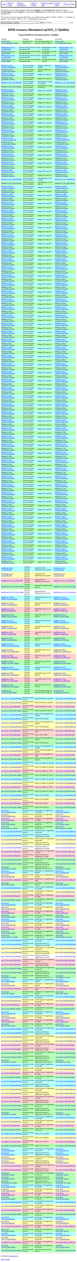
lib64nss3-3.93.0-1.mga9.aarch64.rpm (61, 300)
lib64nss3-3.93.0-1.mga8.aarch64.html (8, 308)
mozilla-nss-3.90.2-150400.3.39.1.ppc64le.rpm (62, 650)
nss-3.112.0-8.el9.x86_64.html (11, 900)
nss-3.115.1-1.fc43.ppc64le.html (11, 799)
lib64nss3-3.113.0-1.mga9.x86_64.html (7, 151)
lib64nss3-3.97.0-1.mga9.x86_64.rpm (61, 272)
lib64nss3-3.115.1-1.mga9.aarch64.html (8, 131)
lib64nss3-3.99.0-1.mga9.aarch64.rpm (61, 251)
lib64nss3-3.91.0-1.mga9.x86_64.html (7, 320)
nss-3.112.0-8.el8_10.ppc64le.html (8, 908)
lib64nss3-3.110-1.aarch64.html (11, 179)
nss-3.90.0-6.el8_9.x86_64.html (11, 1250)
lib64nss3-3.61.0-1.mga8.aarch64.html (8, 558)
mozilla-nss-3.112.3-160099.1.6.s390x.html (8, 610)
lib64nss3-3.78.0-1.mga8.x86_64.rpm (61, 441)
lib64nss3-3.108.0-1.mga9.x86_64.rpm (61, 199)
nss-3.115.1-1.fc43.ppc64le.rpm (65, 799)
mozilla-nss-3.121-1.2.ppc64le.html (7, 574)
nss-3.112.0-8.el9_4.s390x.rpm (65, 880)
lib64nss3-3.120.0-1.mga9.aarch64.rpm (61, 106)
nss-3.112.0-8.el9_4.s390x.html (11, 880)
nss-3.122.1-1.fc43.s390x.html (11, 755)
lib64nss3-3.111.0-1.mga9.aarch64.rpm (61, 163)
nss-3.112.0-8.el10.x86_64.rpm (65, 859)
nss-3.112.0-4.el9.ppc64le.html (11, 1000)
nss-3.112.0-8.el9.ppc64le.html (11, 892)
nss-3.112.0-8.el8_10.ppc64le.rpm (62, 908)
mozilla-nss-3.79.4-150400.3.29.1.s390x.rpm (61, 680)
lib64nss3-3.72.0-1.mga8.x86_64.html (7, 489)
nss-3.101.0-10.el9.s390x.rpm (65, 1210)
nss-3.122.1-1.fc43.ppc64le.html (11, 751)
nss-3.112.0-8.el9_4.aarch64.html (8, 871)
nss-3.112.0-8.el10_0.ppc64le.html (8, 815)
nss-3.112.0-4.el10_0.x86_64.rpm (62, 932)
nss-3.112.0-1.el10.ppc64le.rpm (65, 1089)
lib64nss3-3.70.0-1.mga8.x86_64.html (7, 505)
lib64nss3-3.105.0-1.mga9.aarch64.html (8, 219)
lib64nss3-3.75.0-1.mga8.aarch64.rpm (61, 461)
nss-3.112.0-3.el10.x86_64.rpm (65, 1053)
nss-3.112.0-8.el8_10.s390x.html (7, 912)
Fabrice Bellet (5, 1259)
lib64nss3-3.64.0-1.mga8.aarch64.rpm (61, 533)
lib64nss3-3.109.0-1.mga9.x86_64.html (7, 191)
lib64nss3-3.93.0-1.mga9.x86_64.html (7, 304)
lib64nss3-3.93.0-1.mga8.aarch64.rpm (61, 308)
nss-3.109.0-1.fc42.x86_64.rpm (65, 1145)
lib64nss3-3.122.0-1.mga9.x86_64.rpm (61, 94)
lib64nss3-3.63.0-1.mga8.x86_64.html (7, 546)
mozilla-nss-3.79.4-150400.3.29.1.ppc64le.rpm (62, 674)
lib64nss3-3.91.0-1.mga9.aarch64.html (8, 316)
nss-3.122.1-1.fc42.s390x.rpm (65, 771)
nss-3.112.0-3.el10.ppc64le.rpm (65, 1037)
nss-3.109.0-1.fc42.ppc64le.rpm (65, 1137)
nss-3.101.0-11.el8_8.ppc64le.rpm (62, 1190)
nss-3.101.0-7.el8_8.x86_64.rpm (61, 1230)
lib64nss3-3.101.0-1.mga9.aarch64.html (8, 235)
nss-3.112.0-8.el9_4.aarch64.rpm (62, 871)
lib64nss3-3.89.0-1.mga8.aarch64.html (8, 348)
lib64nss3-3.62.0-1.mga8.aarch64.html (8, 550)
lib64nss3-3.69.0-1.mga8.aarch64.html (8, 509)
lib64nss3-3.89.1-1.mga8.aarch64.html (8, 340)
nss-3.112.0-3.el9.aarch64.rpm (65, 1065)
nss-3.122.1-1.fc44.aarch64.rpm (65, 714)
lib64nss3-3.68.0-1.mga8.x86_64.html (7, 521)
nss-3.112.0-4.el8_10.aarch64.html (8, 1012)
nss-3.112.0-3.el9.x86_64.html (11, 1077)
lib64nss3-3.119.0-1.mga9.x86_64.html (7, 119)
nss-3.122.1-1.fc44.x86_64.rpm (65, 739)
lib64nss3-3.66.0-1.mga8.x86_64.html (7, 529)
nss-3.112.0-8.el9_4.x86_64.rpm (61, 884)
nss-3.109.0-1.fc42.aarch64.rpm (65, 1133)
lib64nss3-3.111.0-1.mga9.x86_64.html (7, 167)
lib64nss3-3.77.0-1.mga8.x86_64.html (7, 449)
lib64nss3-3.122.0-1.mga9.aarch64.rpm (61, 90)
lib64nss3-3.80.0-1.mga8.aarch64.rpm (61, 421)
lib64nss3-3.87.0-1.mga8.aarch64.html (8, 364)
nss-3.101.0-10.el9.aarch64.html (11, 1202)
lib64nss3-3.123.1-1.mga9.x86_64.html (7, 78)
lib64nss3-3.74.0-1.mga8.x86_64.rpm (61, 473)
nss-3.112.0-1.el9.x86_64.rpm (65, 1129)
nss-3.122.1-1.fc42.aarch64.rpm (65, 763)
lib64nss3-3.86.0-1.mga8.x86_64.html (7, 376)
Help (73, 4)
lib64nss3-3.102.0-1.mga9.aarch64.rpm (61, 227)
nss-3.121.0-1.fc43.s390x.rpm (65, 787)
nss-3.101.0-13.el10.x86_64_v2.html (9, 1182)
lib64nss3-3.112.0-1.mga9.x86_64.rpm (61, 159)
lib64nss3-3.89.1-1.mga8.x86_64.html (7, 344)
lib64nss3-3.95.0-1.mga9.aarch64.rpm (61, 284)
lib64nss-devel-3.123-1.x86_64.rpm (66, 52)
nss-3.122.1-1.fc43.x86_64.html (11, 759)
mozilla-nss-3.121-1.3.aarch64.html (7, 569)
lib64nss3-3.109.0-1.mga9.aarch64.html (8, 187)
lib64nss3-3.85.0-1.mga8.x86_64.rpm (61, 384)
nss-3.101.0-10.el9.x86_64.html (11, 1214)
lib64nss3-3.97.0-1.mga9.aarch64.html (8, 268)
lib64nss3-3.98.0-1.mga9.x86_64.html (7, 264)
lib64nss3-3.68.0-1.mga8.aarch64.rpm (61, 517)
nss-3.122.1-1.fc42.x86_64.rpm (65, 775)
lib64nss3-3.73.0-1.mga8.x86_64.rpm (61, 481)
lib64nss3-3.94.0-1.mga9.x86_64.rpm (61, 296)
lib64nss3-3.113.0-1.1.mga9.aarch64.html (8, 139)
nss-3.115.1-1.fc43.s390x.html (11, 803)
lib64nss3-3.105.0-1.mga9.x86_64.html (7, 223)
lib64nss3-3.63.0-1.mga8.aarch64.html (8, 542)
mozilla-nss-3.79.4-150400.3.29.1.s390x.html (9, 680)
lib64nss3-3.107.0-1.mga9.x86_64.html (7, 207)
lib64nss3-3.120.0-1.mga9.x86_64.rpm (61, 110)
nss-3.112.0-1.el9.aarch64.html (11, 1117)
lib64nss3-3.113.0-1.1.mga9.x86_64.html (8, 143)
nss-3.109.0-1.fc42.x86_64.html (11, 1145)
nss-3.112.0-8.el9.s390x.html (10, 896)
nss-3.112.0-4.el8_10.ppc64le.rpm (62, 1016)
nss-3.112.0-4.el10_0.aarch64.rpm (62, 920)
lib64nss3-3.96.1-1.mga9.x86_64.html (7, 280)
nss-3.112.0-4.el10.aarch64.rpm (65, 940)
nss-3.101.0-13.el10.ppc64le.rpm (62, 1157)
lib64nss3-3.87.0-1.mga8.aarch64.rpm (61, 364)
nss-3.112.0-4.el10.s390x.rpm (64, 960)
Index (4, 4)
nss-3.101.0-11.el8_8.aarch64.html (8, 1186)
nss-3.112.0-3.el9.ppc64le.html (11, 1069)
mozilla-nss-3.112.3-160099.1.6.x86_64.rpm (61, 615)
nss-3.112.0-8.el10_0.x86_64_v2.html (9, 827)
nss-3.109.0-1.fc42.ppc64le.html (11, 1137)
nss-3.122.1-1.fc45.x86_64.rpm (65, 710)
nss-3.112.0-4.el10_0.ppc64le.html (8, 924)
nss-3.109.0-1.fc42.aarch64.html (11, 1133)
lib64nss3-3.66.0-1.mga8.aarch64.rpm (61, 525)
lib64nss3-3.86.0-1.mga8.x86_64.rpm (61, 376)
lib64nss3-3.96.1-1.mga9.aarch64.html (8, 276)
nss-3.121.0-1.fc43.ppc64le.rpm (65, 783)
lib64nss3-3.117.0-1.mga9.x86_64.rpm (61, 127)
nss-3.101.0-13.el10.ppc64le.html (8, 1157)
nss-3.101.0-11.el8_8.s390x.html (7, 1194)
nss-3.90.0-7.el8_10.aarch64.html (8, 1234)
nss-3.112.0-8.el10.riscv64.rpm (65, 847)
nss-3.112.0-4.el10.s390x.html (11, 960)
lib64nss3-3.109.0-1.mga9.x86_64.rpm (61, 191)
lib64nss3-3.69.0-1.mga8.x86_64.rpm (61, 513)
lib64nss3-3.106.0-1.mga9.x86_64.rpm (61, 215)
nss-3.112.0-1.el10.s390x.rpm (64, 1097)
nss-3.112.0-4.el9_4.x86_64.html (7, 992)
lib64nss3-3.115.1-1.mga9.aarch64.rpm (61, 131)
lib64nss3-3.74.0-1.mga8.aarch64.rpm (61, 469)
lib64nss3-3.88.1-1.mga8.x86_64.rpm (61, 360)
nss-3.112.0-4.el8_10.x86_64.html (8, 1025)
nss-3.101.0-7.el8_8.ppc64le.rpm (62, 1222)
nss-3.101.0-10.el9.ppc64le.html (11, 1206)
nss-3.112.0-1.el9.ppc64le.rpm (65, 1121)
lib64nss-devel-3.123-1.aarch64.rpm (66, 48)
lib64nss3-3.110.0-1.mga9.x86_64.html (7, 175)
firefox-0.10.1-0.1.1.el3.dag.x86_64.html (9, 42)
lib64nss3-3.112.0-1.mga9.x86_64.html (7, 159)
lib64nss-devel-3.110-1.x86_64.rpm (66, 60)
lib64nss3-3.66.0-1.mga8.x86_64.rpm (61, 529)
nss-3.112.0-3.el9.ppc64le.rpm (65, 1069)
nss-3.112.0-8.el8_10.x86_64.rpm (62, 916)
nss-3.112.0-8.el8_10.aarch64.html (8, 904)
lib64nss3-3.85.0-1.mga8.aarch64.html (8, 380)
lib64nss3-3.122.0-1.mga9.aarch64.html (8, 90)
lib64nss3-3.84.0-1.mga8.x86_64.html (7, 392)
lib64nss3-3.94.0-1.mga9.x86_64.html (7, 296)
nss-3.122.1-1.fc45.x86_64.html (11, 710)
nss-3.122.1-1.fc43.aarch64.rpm (65, 747)
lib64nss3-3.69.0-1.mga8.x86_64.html (7, 513)
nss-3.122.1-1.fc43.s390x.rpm (65, 755)
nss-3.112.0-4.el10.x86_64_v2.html (8, 976)
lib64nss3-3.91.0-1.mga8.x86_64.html (7, 328)
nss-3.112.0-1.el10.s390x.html (11, 1097)
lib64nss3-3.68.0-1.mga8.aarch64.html (8, 517)
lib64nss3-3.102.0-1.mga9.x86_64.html (7, 231)
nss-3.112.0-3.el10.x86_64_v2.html (8, 1061)
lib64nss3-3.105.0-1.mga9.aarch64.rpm (61, 219)
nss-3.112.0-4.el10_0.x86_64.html (8, 932)
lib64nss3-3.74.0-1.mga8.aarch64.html (8, 469)
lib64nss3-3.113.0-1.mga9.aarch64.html (8, 147)
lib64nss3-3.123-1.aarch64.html (11, 82)
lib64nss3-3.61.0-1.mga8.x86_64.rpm (61, 562)
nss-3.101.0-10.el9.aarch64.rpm (65, 1202)
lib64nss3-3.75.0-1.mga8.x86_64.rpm (61, 465)
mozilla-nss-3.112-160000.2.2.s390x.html (8, 633)
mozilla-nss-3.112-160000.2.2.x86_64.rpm (61, 639)
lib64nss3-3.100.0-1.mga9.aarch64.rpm (61, 243)
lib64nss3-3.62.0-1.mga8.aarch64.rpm (61, 550)
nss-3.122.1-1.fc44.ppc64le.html (11, 723)
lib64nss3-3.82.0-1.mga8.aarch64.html (8, 405)
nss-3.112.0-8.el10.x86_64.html (11, 859)
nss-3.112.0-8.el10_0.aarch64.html (8, 811)
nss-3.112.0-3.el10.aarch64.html (11, 1029)
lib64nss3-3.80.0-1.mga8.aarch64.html (8, 421)
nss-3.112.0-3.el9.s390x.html (10, 1073)
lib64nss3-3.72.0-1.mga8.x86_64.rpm (61, 489)
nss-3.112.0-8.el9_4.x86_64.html (7, 884)
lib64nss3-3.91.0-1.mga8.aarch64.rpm (61, 324)
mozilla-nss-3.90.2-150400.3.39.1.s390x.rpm (61, 656)
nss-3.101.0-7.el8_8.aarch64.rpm (62, 1218)
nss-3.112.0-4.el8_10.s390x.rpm (61, 1021)
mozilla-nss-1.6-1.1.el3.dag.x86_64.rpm (61, 691)
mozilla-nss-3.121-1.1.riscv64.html (12, 592)
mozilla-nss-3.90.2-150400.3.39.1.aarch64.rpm (62, 645)
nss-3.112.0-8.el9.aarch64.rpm (65, 888)
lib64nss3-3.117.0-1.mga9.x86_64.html (7, 127)
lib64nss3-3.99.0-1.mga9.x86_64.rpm (61, 256)
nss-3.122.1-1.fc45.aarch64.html (11, 698)
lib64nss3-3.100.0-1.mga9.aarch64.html (8, 243)
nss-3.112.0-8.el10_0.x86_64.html (8, 823)
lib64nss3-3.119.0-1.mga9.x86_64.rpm (61, 119)
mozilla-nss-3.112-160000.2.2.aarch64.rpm (61, 621)
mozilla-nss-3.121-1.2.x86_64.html (12, 586)
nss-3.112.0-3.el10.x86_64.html (11, 1053)
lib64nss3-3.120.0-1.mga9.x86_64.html (7, 110)
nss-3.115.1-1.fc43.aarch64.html (11, 795)
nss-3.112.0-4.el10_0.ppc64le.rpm (62, 924)
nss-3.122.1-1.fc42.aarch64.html (11, 763)
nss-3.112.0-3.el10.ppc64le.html (11, 1037)
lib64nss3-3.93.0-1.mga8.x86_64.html (7, 312)
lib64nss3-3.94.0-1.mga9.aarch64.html (8, 292)
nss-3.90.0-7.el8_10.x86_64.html (8, 1246)
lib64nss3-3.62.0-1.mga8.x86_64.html (7, 554)
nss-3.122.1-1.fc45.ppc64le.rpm (65, 702)
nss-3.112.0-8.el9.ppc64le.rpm (65, 892)
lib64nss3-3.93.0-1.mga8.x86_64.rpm (61, 312)
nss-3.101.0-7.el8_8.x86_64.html (7, 1230)
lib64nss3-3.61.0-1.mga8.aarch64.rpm (61, 558)
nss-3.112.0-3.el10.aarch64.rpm (65, 1029)
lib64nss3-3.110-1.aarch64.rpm (65, 179)
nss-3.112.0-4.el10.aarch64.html (11, 940)
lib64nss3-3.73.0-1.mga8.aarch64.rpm (61, 477)
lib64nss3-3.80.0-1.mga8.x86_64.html (7, 425)
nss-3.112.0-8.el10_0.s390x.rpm (61, 819)
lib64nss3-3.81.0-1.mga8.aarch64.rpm (61, 413)
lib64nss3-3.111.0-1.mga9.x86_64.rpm (61, 167)
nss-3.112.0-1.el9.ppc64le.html (11, 1121)
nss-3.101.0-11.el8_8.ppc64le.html (8, 1190)
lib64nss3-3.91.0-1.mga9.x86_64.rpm (61, 320)
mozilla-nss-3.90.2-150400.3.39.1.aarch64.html (10, 645)
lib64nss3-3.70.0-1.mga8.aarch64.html (8, 501)
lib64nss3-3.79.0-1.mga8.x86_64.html (7, 433)
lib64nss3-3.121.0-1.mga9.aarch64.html (8, 98)
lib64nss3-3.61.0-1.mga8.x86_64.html (7, 562)
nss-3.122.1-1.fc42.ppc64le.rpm (65, 767)
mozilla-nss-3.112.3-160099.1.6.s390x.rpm (60, 610)
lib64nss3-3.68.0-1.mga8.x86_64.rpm (61, 521)
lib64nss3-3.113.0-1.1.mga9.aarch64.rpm (62, 139)
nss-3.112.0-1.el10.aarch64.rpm (65, 1081)
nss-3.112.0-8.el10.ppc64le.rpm (65, 839)
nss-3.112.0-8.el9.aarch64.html (11, 888)
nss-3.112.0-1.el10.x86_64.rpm (65, 1105)
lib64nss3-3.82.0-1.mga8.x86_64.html (7, 409)
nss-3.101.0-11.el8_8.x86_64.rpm (62, 1198)
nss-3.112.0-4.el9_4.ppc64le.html (8, 984)
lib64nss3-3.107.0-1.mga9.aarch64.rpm (61, 203)
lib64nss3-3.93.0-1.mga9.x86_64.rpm (61, 304)
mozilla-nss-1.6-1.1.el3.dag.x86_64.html (9, 691)
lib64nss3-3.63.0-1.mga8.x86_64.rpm (61, 546)
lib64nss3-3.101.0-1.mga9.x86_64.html (7, 239)
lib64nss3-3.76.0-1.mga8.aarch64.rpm (61, 453)
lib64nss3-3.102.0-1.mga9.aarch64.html (8, 227)
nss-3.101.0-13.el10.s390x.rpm (65, 1166)
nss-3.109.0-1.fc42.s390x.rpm (65, 1141)
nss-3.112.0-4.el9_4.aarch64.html (8, 980)
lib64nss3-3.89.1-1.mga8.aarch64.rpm (61, 340)
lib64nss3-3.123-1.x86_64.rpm (65, 86)
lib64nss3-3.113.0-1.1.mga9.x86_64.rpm (62, 143)
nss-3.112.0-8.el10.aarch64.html (11, 831)
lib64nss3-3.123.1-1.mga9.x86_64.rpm (61, 78)
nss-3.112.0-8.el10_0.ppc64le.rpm (62, 815)
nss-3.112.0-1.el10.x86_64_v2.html (8, 1113)
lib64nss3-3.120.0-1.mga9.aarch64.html (8, 106)
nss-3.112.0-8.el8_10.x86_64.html (8, 916)
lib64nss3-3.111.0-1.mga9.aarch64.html (8, 163)
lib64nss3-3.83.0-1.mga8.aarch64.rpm (61, 397)
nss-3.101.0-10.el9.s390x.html (11, 1210)
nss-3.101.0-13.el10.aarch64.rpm (62, 1149)
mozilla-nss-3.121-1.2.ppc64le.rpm (59, 574)
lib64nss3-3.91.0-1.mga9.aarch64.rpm (61, 316)
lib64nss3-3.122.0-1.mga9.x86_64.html (7, 94)
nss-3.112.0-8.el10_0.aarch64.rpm (62, 811)
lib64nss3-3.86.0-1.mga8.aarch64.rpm (61, 372)
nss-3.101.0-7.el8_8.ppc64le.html (8, 1222)
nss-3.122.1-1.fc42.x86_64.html (11, 775)
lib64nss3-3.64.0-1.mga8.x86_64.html (7, 538)
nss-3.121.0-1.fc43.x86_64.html (11, 791)
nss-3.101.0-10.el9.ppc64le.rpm (65, 1206)
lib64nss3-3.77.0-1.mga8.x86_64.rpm (61, 449)
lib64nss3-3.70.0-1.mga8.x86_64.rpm (61, 505)
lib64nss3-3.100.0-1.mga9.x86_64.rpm (61, 247)
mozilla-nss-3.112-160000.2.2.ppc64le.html (9, 627)
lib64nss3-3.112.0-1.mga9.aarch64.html (8, 155)
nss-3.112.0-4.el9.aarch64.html (11, 996)
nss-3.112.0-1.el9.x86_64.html (11, 1129)
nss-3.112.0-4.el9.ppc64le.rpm (65, 1000)
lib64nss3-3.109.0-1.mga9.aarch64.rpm (61, 187)
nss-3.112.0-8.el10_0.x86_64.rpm (62, 823)
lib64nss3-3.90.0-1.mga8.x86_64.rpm (61, 336)
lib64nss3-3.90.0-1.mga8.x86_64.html (7, 336)
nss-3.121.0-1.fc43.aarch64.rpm (65, 779)
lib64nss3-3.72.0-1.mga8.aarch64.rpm (61, 485)
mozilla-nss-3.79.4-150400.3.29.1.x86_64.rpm (62, 685)
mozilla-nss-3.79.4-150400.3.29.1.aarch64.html (10, 668)
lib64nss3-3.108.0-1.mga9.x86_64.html (7, 199)
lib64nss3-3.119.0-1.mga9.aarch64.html (8, 115)
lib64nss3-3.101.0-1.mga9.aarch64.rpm (61, 235)
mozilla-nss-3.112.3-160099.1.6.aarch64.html (9, 598)
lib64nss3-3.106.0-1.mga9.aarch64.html (8, 211)
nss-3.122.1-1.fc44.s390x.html (11, 731)
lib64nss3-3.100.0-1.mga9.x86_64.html (7, 247)
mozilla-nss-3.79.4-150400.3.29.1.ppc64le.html (10, 674)
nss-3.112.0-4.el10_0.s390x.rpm (61, 928)
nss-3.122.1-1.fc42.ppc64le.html (11, 767)
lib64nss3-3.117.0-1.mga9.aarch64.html (8, 123)
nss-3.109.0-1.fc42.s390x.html (11, 1141)
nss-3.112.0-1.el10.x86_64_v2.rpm (62, 1113)
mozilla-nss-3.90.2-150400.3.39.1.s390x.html (9, 656)
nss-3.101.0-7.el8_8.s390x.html (11, 1226)
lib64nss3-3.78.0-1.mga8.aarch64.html (8, 437)
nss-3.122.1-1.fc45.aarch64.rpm (65, 698)
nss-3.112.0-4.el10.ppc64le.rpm (65, 948)
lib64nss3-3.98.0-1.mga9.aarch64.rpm (61, 260)
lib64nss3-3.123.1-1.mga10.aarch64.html (8, 66)
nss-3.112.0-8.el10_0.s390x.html (7, 819)
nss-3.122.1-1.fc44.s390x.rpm (65, 731)
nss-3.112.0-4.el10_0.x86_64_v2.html (9, 936)
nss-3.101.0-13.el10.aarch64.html (8, 1149)
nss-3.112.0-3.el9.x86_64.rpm (65, 1077)
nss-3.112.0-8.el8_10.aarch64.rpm (62, 904)
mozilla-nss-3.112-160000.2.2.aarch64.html (9, 621)
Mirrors (67, 4)
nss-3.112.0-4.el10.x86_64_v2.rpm (62, 976)
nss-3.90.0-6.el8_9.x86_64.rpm (65, 1250)
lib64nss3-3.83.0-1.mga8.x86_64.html (7, 401)
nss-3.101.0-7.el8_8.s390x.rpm (65, 1226)
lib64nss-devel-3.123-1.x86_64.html (8, 52)
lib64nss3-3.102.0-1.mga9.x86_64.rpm (61, 231)
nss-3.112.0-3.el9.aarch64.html (11, 1065)
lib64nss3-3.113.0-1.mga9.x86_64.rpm (61, 151)
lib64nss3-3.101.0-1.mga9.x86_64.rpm (61, 239)
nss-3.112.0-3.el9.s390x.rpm (64, 1073)
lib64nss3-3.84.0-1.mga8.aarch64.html (8, 388)
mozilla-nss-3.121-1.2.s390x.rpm (64, 580)
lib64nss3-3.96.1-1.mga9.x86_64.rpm (61, 280)
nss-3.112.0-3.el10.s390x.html (11, 1045)
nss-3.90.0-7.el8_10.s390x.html (11, 1242)
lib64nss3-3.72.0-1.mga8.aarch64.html (8, 485)
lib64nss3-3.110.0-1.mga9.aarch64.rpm (61, 171)
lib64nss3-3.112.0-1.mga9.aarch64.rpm (61, 155)
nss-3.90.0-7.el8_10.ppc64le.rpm (62, 1238)
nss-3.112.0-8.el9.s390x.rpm (64, 896)
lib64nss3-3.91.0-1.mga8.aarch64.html (8, 324)
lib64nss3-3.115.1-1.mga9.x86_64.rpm (61, 135)
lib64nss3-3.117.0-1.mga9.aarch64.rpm (61, 123)
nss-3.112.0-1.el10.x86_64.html (11, 1105)
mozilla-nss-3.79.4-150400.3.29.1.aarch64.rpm (62, 668)
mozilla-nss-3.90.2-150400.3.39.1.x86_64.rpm (62, 662)
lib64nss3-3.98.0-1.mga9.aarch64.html (8, 260)
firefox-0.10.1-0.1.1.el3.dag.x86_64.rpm (63, 42)
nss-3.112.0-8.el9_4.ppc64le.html (8, 875)
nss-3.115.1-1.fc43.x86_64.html (11, 807)
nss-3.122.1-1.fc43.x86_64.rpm (65, 759)
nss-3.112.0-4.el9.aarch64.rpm (65, 996)
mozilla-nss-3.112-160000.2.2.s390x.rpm (60, 633)
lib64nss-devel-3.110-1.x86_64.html (8, 60)
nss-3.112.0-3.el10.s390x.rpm (64, 1045)
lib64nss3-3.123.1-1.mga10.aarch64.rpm (62, 66)
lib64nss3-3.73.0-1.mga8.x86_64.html (7, 481)
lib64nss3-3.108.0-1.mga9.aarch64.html (8, 195)
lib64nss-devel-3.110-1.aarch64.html (8, 56)
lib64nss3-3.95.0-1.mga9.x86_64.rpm (61, 288)
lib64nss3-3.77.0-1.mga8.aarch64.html (8, 445)
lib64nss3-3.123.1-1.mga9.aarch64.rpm (61, 74)
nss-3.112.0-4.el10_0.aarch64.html (8, 920)
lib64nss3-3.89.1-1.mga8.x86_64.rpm (61, 344)
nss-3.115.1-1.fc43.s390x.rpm (65, 803)
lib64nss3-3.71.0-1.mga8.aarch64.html (8, 493)
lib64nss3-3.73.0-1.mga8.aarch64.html (8, 477)
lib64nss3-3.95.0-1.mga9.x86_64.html (7, 288)
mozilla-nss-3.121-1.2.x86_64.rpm (64, 586)
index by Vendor (34, 4)
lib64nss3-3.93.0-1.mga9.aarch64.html (8, 300)
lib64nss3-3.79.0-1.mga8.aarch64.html (8, 429)
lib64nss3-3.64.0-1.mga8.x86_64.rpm (61, 538)
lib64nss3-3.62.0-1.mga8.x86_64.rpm (61, 554)
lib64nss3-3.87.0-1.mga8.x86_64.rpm (61, 368)
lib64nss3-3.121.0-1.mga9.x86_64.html (7, 102)
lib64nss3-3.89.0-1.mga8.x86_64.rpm (61, 352)
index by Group (10, 4)
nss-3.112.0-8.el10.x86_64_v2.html (8, 867)
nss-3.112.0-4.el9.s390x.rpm (64, 1004)
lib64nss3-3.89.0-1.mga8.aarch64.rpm (61, 348)
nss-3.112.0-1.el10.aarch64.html (11, 1081)
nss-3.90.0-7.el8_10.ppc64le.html (8, 1238)
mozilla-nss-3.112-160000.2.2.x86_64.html (9, 639)
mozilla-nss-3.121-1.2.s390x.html (12, 580)
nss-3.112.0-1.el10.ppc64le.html (11, 1089)
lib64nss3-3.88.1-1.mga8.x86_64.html (7, 360)
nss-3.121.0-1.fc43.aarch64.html (11, 779)
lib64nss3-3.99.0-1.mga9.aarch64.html (8, 251)
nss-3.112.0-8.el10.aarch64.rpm (65, 831)
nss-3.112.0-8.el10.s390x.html (11, 851)
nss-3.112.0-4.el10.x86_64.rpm (65, 968)
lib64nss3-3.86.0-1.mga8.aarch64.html (8, 372)
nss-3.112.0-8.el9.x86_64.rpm (65, 900)
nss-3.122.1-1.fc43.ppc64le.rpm (65, 751)
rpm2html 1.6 (14, 1256)
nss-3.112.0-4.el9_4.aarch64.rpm (62, 980)
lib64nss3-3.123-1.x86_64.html (11, 86)
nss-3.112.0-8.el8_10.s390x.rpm (61, 912)
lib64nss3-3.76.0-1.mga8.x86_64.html (7, 457)
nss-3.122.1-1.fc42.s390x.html (11, 771)
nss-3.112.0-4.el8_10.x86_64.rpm (62, 1025)
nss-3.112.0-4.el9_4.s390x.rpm (65, 988)
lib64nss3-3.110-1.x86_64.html (11, 183)
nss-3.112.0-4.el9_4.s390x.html (11, 988)
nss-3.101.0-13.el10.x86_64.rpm (61, 1174)
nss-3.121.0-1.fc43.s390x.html (11, 787)
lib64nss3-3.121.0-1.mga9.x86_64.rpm (61, 102)
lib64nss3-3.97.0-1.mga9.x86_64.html (7, 272)
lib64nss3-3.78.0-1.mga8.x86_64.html (7, 441)
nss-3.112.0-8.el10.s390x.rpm (64, 851)
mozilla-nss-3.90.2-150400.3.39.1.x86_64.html (10, 662)
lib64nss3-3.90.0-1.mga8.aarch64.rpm (61, 332)
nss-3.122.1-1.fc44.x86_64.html (11, 739)
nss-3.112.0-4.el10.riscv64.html (11, 956)
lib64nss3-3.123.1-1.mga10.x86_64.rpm (62, 70)
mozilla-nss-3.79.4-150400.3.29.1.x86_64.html (10, 685)
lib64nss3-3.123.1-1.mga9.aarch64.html (8, 74)
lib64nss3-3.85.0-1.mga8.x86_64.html (7, 384)
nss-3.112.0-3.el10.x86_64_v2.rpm (62, 1061)
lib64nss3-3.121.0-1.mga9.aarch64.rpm (61, 98)
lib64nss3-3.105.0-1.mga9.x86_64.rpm (61, 223)
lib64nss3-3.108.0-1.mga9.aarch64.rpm (61, 195)
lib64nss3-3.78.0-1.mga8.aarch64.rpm (61, 437)
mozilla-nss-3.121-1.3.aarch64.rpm (59, 569)
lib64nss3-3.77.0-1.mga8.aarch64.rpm (61, 445)
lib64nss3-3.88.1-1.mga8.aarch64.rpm (61, 356)
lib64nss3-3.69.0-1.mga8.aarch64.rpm (61, 509)
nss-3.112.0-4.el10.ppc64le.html (11, 948)
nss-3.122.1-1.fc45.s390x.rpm (65, 706)
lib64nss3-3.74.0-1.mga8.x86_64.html (7, 473)
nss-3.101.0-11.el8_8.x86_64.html (8, 1198)
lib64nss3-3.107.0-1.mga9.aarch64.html (8, 203)
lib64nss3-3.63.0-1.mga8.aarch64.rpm (61, 542)
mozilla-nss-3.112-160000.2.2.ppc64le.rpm (61, 627)
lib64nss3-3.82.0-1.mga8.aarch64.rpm (61, 405)
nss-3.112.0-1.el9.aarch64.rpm (65, 1117)
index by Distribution (21, 4)
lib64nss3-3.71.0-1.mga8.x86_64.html (7, 497)
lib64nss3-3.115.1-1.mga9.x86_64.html (7, 135)
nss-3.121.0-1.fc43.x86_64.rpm (65, 791)
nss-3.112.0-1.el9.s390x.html (10, 1125)
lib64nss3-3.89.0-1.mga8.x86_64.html (7, 352)
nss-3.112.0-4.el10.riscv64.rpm (65, 956)
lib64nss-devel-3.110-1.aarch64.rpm (66, 56)
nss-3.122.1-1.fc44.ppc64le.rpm (65, 723)
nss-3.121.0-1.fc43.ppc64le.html (11, 783)
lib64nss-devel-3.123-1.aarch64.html (8, 48)
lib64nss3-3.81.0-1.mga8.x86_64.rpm (61, 417)
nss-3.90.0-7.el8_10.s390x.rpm (65, 1242)
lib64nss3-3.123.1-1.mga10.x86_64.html (8, 70)
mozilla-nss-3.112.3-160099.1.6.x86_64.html (9, 615)
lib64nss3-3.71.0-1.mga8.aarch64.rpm (61, 493)
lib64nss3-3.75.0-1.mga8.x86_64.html (7, 465)
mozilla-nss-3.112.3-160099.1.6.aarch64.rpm (61, 598)
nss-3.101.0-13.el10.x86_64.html (7, 1174)
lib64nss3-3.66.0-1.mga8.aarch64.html (8, 525)
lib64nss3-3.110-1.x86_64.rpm (65, 183)
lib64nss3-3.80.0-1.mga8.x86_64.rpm (61, 425)
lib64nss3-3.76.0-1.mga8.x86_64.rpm (61, 457)
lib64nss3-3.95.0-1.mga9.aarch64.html (8, 284)
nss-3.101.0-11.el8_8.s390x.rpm (61, 1194)
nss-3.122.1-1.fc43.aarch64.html (11, 747)
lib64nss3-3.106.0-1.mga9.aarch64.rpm (61, 211)
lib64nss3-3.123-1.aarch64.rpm (65, 82)
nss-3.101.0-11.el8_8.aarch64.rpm (62, 1186)
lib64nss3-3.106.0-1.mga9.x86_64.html (7, 215)
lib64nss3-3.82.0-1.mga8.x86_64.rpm (61, 409)
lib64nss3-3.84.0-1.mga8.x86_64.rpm (61, 392)
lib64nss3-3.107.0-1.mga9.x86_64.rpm (61, 207)
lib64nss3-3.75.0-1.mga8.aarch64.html (8, 461)
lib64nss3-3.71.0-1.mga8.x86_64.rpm (61, 497)
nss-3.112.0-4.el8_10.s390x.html (7, 1021)
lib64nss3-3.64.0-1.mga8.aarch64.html (8, 533)
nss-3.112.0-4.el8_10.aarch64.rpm (62, 1012)
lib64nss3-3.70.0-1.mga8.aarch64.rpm (61, 501)
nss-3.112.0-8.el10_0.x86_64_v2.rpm (63, 827)
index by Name (58, 4)
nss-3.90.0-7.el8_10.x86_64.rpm (62, 1246)
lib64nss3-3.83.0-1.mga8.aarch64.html (8, 397)
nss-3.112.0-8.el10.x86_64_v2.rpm (62, 867)
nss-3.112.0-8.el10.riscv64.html (11, 847)
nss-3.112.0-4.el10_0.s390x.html (7, 928)
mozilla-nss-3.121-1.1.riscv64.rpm (64, 592)
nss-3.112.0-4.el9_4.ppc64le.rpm (62, 984)
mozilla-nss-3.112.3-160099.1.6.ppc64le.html (9, 604)
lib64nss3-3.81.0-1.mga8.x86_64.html (7, 417)
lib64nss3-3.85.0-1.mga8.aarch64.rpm (61, 380)
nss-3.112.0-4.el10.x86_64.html (11, 968)
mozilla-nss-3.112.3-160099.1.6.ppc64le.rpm (61, 604)
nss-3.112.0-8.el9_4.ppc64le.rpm (62, 875)
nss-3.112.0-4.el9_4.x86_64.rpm (61, 992)
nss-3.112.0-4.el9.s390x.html (10, 1004)
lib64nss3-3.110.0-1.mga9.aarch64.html (8, 171)
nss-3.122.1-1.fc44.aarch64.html (11, 714)
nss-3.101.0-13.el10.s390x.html (11, 1166)
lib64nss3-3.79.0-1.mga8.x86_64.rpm (61, 433)
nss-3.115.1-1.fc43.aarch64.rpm (65, 795)
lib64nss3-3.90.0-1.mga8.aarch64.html (8, 332)
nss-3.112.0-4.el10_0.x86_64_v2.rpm (63, 936)
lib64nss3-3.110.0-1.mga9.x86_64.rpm (61, 175)
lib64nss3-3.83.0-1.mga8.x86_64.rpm (61, 401)
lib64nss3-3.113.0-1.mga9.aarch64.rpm (61, 147)
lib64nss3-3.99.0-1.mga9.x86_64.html (7, 256)
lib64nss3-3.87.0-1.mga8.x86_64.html (7, 368)
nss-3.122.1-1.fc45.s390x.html (11, 706)
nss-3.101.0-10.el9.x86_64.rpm (65, 1214)
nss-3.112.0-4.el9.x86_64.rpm (65, 1009)
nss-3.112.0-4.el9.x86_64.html (11, 1009)
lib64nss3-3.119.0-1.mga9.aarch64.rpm (61, 115)
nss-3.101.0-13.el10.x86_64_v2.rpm (63, 1182)
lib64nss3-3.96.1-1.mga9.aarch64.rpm (61, 276)
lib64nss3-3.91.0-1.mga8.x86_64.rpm (61, 328)
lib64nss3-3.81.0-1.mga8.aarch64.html (8, 413)
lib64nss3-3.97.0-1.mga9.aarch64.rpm (61, 268)
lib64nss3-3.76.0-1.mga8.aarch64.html (8, 453)
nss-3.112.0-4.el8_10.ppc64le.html (8, 1016)
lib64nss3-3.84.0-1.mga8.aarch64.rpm (61, 388)
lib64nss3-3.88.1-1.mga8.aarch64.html (8, 356)
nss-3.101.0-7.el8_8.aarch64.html (8, 1218)
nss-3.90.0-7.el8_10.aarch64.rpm (62, 1234)
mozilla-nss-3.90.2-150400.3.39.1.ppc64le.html (10, 650)
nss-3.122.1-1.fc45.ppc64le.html (11, 702)
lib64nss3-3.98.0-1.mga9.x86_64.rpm (61, 264)
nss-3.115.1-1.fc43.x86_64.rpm (65, 807)
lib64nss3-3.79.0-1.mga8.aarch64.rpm (61, 429)
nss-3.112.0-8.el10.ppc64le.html (11, 839)
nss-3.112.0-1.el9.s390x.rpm (64, 1125)
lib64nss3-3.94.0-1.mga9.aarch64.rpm (61, 292)
